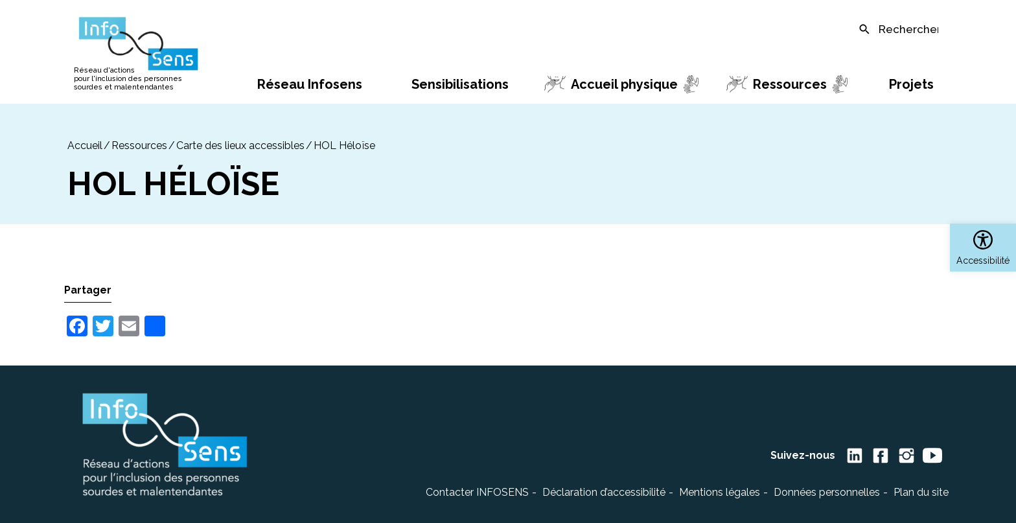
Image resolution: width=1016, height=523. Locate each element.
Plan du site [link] (921, 492)
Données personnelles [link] (827, 492)
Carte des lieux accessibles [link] (240, 145)
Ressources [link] (139, 145)
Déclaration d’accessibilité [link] (603, 492)
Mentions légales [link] (719, 492)
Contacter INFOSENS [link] (477, 492)
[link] (983, 248)
